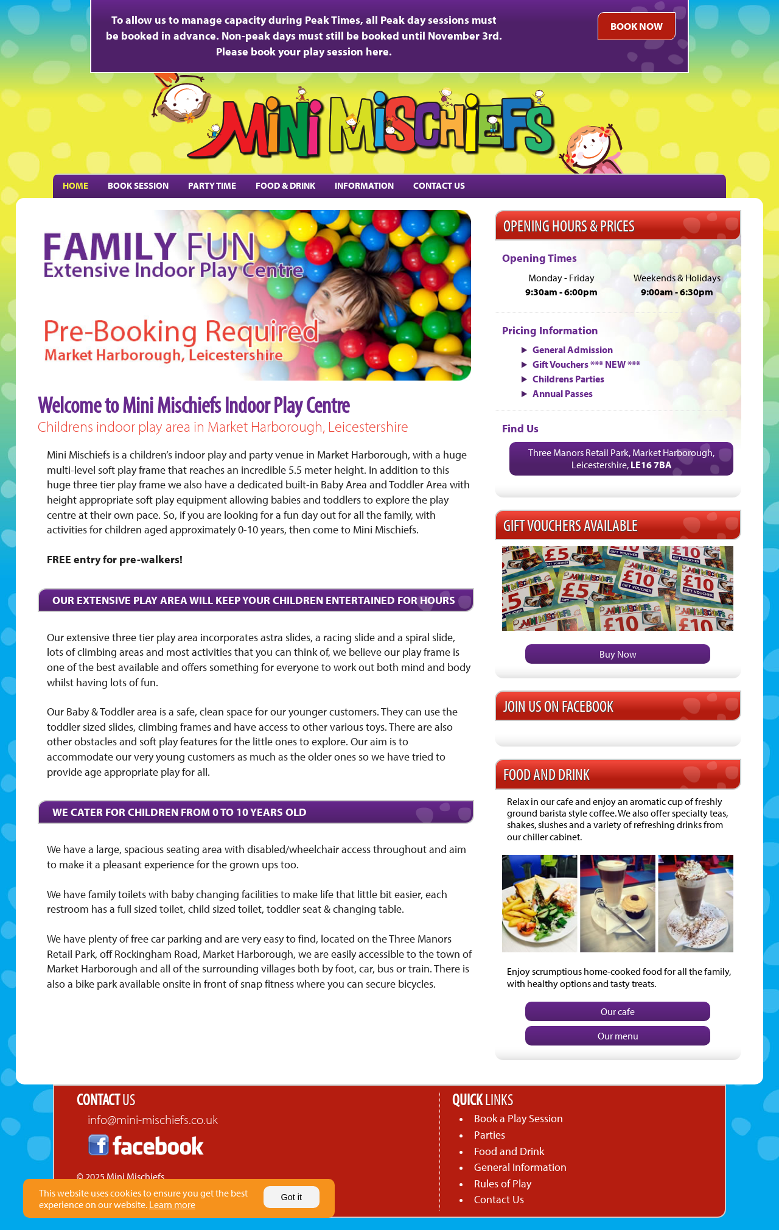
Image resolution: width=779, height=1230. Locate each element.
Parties (489, 1135)
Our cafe (618, 1011)
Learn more (172, 1204)
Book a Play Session (518, 1118)
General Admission (573, 349)
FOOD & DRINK (285, 185)
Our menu (618, 1036)
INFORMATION (364, 185)
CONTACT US (439, 185)
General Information (520, 1167)
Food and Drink (509, 1151)
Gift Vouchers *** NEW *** (586, 364)
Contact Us (499, 1199)
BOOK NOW (636, 25)
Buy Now (618, 654)
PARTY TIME (212, 185)
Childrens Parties (568, 379)
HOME (75, 185)
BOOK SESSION (138, 185)
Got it (291, 1197)
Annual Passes (563, 393)
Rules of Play (502, 1183)
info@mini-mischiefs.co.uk (153, 1119)
